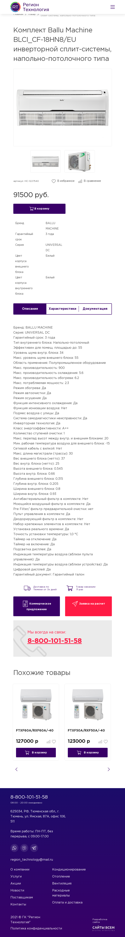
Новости (17, 890)
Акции (15, 883)
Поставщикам (21, 897)
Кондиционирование (69, 869)
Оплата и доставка (67, 902)
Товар (32, 14)
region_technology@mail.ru (31, 859)
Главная (18, 14)
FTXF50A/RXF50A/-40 (87, 732)
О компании (19, 869)
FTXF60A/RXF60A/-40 (35, 732)
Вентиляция (61, 883)
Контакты (18, 904)
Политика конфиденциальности (36, 928)
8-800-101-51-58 (54, 642)
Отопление (61, 876)
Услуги (16, 876)
